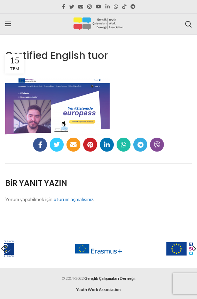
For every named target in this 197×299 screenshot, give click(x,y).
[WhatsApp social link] (116, 6)
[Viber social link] (157, 145)
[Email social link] (80, 6)
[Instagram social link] (89, 6)
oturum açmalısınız (73, 199)
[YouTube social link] (98, 6)
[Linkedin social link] (107, 6)
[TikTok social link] (124, 6)
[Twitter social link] (71, 6)
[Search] (188, 24)
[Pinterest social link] (90, 145)
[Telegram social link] (132, 6)
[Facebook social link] (63, 6)
